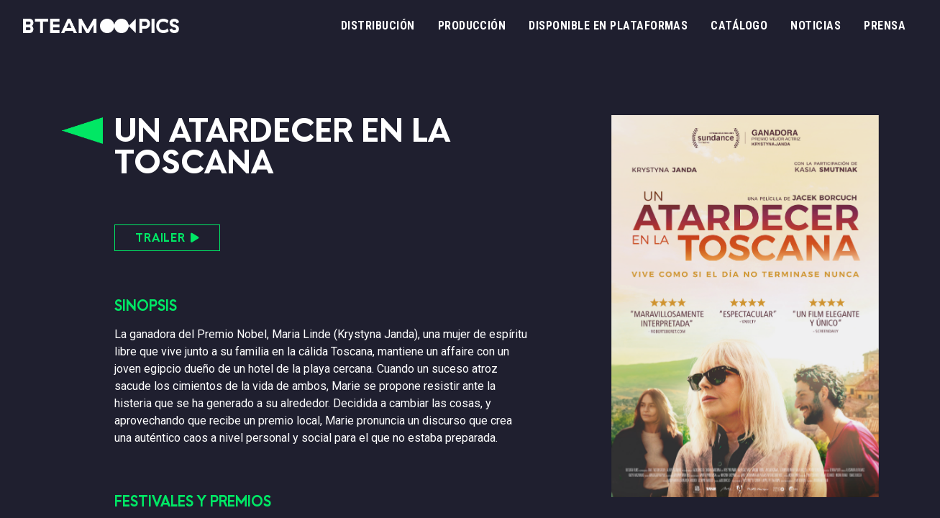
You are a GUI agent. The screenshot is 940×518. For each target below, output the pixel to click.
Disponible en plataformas (608, 25)
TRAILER (167, 238)
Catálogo (739, 25)
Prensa (884, 25)
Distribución (378, 25)
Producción (472, 25)
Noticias (815, 25)
